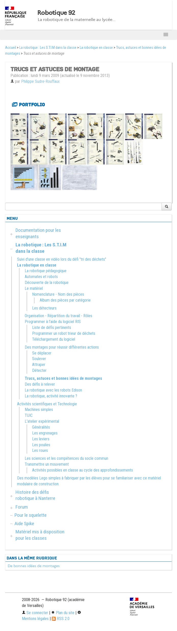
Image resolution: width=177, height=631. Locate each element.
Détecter (39, 370)
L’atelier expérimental (42, 421)
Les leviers (40, 439)
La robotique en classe (96, 47)
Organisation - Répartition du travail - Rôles (58, 315)
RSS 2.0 (61, 618)
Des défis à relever (40, 384)
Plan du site (62, 612)
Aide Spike (24, 523)
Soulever (39, 358)
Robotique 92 (56, 12)
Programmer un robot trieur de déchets (63, 333)
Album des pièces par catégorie (65, 300)
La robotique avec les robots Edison (53, 390)
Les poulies (41, 444)
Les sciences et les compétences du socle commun (66, 458)
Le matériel (34, 288)
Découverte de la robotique (47, 282)
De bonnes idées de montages (34, 566)
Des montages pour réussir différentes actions (62, 347)
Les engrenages (45, 433)
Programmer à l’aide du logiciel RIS (53, 321)
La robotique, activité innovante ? (51, 396)
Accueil (10, 47)
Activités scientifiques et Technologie (47, 403)
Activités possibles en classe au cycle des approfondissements (82, 470)
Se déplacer (41, 353)
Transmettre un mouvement (47, 464)
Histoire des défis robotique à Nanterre (35, 495)
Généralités (41, 427)
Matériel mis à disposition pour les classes (40, 535)
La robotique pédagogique (45, 270)
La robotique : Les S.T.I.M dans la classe (47, 47)
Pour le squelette (31, 515)
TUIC (29, 415)
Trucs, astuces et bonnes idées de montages (63, 378)
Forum (22, 507)
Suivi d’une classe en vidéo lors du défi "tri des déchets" (61, 259)
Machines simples (39, 409)
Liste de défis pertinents (51, 327)
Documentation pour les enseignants (38, 233)
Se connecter (35, 612)
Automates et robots (41, 276)
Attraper (38, 364)
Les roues (40, 450)
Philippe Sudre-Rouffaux (40, 81)
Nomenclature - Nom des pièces (58, 294)
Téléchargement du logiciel (53, 339)
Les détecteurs (44, 308)
